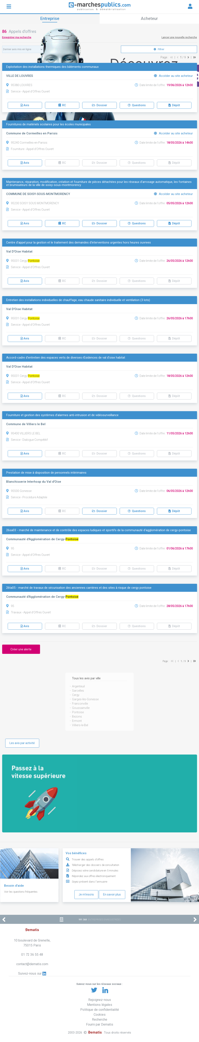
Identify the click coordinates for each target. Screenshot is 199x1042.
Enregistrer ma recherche (16, 37)
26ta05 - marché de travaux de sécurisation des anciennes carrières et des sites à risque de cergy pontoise (78, 587)
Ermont (77, 720)
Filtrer (159, 49)
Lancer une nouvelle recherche (179, 37)
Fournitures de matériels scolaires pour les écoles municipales (48, 124)
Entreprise (49, 18)
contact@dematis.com (32, 964)
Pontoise (78, 712)
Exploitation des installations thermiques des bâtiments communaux (52, 66)
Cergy (75, 695)
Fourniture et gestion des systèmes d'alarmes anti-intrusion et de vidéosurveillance (62, 415)
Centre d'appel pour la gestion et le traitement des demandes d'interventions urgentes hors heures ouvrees (78, 242)
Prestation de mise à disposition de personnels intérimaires (46, 472)
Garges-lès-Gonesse (85, 699)
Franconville (80, 703)
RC (62, 105)
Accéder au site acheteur (173, 76)
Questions (137, 105)
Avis (25, 105)
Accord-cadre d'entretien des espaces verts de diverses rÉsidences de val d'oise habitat (65, 357)
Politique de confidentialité (99, 1010)
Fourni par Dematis (99, 1024)
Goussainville (81, 708)
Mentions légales (99, 1005)
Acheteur (149, 18)
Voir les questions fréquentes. (21, 891)
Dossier (99, 105)
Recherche (99, 1019)
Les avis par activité (22, 743)
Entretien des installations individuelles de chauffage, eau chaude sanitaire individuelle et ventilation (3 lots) (78, 300)
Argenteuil (78, 686)
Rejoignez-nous (99, 1000)
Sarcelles (78, 690)
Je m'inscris (86, 894)
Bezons (77, 716)
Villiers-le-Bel (80, 725)
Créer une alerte (20, 649)
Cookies (100, 1015)
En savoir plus (112, 894)
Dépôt (174, 105)
